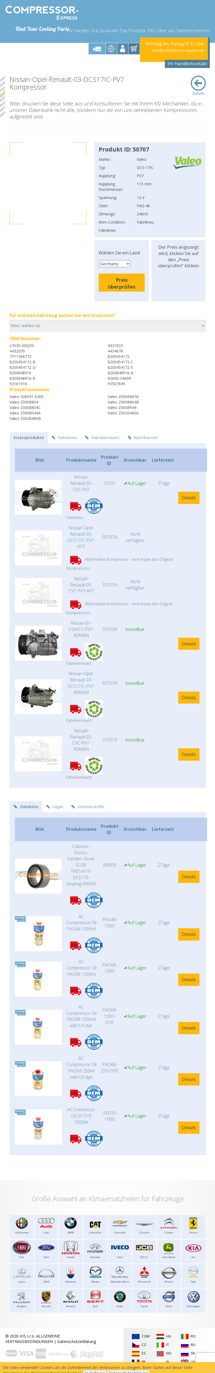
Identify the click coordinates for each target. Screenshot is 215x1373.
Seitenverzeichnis (193, 30)
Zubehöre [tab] (26, 806)
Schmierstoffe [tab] (87, 806)
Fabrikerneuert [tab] (102, 437)
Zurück (198, 86)
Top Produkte (133, 30)
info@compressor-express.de (178, 50)
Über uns (166, 30)
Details (189, 498)
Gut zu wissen (104, 30)
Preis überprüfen (121, 283)
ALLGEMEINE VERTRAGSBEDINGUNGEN (32, 1338)
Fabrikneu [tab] (64, 437)
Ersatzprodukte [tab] (29, 437)
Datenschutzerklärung (76, 1341)
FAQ (151, 30)
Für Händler (78, 30)
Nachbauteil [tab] (143, 437)
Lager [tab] (54, 806)
